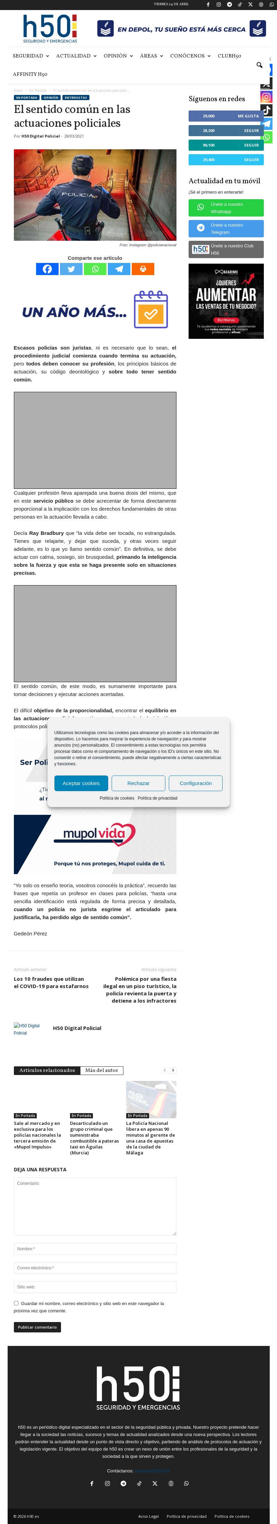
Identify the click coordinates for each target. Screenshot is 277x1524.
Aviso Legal (148, 1516)
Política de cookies (116, 797)
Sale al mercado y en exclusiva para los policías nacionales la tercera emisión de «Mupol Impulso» (37, 1135)
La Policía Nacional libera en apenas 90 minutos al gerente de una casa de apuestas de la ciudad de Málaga (150, 1138)
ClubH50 (229, 56)
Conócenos (190, 56)
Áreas (151, 56)
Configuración (196, 783)
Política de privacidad (157, 797)
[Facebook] (47, 269)
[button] (259, 65)
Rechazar (138, 783)
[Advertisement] (95, 440)
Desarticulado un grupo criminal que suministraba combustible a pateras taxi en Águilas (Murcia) (94, 1138)
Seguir (251, 130)
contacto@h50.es (152, 1470)
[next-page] (173, 1070)
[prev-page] (164, 1070)
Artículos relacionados (47, 1070)
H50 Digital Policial (40, 136)
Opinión (118, 56)
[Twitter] (71, 269)
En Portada (38, 90)
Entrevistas (76, 97)
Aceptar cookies (81, 783)
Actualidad (76, 56)
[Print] (143, 269)
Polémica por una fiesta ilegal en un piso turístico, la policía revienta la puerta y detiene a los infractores (139, 989)
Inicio (18, 90)
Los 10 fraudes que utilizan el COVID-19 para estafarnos (51, 982)
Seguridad (31, 56)
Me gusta (248, 115)
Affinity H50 (30, 74)
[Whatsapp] (95, 269)
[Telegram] (119, 269)
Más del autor (101, 1070)
